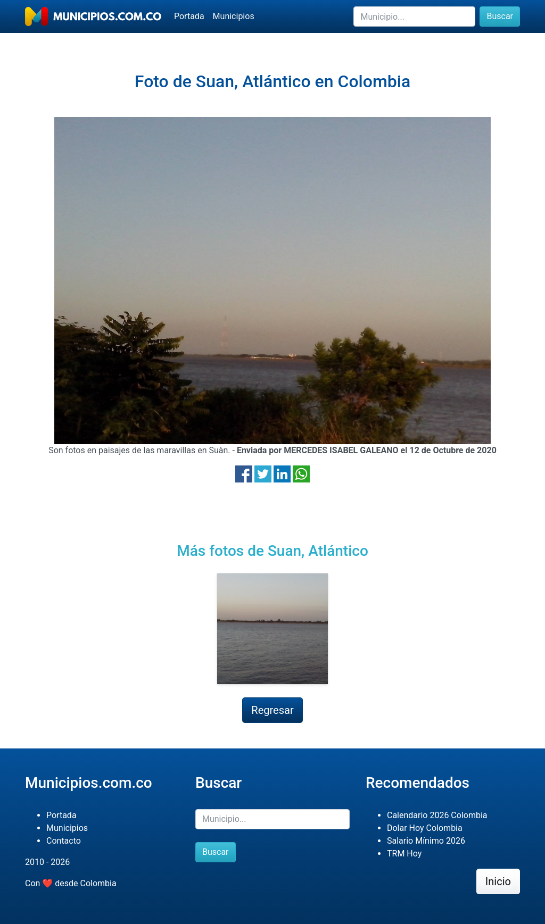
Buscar (499, 16)
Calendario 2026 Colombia (437, 815)
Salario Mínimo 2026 (426, 841)
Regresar (272, 710)
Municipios (233, 16)
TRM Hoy (404, 853)
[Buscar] (414, 16)
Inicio (498, 881)
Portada (189, 16)
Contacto (63, 841)
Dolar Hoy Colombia (425, 828)
